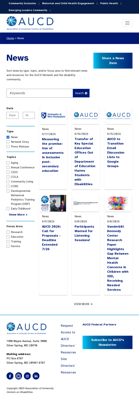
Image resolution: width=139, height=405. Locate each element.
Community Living (22, 181)
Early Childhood (20, 208)
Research (17, 232)
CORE (14, 186)
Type (10, 131)
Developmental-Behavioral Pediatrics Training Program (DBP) (23, 197)
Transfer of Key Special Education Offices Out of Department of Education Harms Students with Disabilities (85, 161)
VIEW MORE (83, 304)
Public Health (109, 3)
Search (81, 93)
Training (16, 241)
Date (10, 108)
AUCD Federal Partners (99, 324)
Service (15, 246)
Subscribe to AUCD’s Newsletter (107, 342)
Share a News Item (113, 60)
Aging (14, 163)
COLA (14, 177)
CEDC (14, 172)
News (20, 38)
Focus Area (15, 226)
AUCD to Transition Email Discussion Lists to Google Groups (115, 152)
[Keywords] (40, 93)
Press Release (20, 146)
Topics (11, 157)
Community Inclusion (22, 3)
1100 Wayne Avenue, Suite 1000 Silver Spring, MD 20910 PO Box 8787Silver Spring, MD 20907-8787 (27, 352)
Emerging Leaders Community (28, 10)
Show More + (18, 214)
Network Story (20, 142)
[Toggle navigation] (127, 23)
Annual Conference (23, 167)
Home (10, 38)
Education (17, 237)
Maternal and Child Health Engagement (68, 3)
